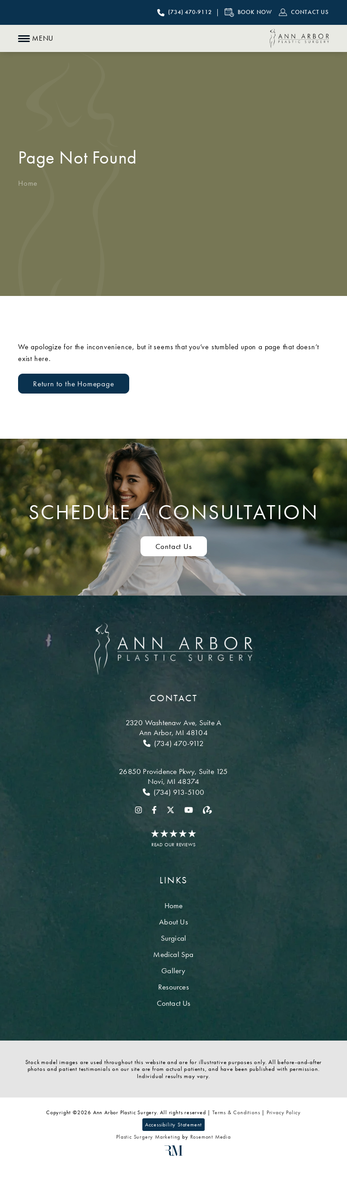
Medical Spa (173, 954)
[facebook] (154, 809)
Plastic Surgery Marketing (148, 1137)
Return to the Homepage (73, 383)
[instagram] (138, 809)
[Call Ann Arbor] (173, 743)
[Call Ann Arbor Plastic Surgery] (184, 12)
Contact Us (174, 1003)
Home (28, 183)
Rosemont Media (210, 1137)
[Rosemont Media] (173, 1154)
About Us (173, 921)
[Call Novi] (173, 792)
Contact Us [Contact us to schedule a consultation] (173, 546)
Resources (173, 986)
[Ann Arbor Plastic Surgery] (299, 38)
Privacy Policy (284, 1112)
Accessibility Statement (173, 1124)
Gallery (173, 970)
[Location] (173, 727)
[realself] (207, 809)
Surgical (174, 938)
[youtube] (188, 809)
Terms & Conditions (236, 1112)
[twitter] (170, 809)
